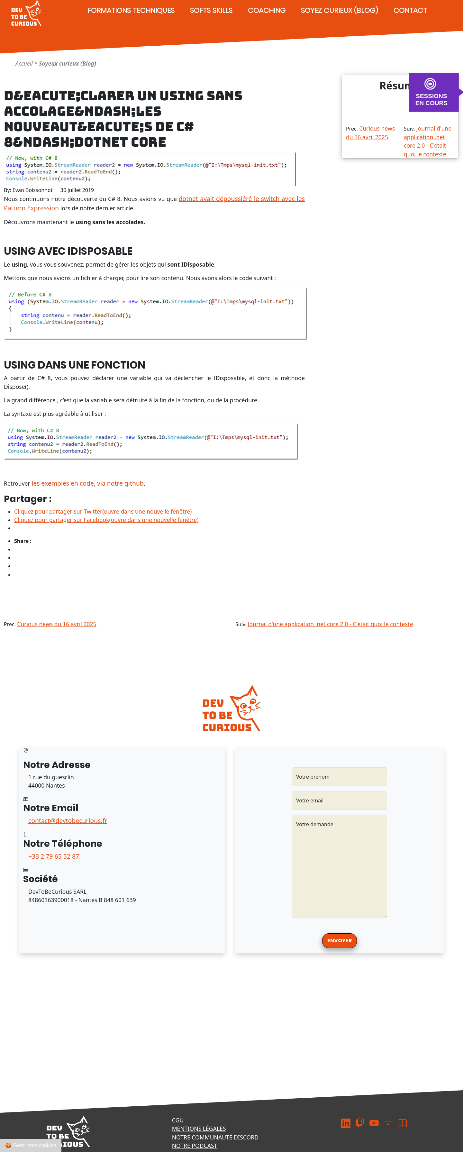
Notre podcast (194, 1145)
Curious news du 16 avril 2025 (56, 624)
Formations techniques (131, 10)
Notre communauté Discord (215, 1137)
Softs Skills (211, 10)
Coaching (267, 10)
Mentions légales (199, 1128)
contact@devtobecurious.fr (67, 820)
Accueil (24, 63)
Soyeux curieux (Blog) (67, 63)
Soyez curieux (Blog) (339, 10)
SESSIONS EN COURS (431, 99)
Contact (410, 10)
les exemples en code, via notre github (87, 483)
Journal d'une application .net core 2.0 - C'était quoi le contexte (330, 624)
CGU (178, 1120)
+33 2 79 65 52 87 (53, 856)
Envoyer (339, 940)
